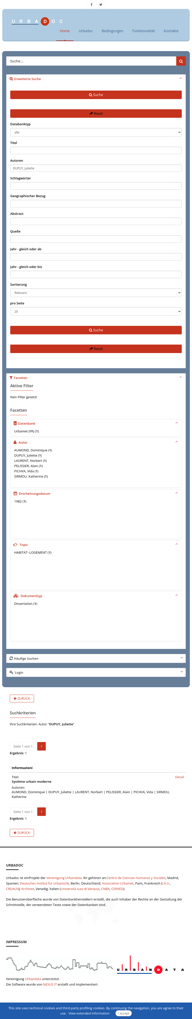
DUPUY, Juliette (25, 455)
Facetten (96, 377)
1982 (18, 501)
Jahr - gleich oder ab (25, 249)
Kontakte (171, 30)
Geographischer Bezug (27, 196)
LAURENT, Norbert (28, 460)
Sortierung (18, 284)
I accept (124, 1013)
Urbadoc (86, 30)
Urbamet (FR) (24, 431)
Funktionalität (143, 30)
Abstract (17, 213)
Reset (96, 113)
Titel (13, 142)
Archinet (27, 888)
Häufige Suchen (96, 658)
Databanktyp (20, 124)
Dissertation (23, 603)
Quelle (15, 231)
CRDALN (12, 888)
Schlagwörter (20, 178)
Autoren (16, 160)
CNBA (105, 888)
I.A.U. (166, 883)
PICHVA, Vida (24, 471)
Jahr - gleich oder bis (26, 266)
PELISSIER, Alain (26, 466)
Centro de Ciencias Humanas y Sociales (136, 877)
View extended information (89, 1013)
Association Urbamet (118, 883)
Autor (96, 442)
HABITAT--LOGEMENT (30, 552)
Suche (96, 94)
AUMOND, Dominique (31, 450)
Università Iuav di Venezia (80, 888)
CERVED (118, 888)
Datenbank (96, 423)
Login (96, 672)
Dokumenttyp (96, 595)
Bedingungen (112, 30)
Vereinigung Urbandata (64, 877)
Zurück (22, 698)
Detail (179, 777)
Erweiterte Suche (96, 78)
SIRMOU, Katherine (28, 476)
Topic (96, 544)
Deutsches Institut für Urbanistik (44, 883)
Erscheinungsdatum (96, 493)
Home (65, 30)
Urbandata (33, 978)
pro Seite (17, 303)
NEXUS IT (50, 984)
